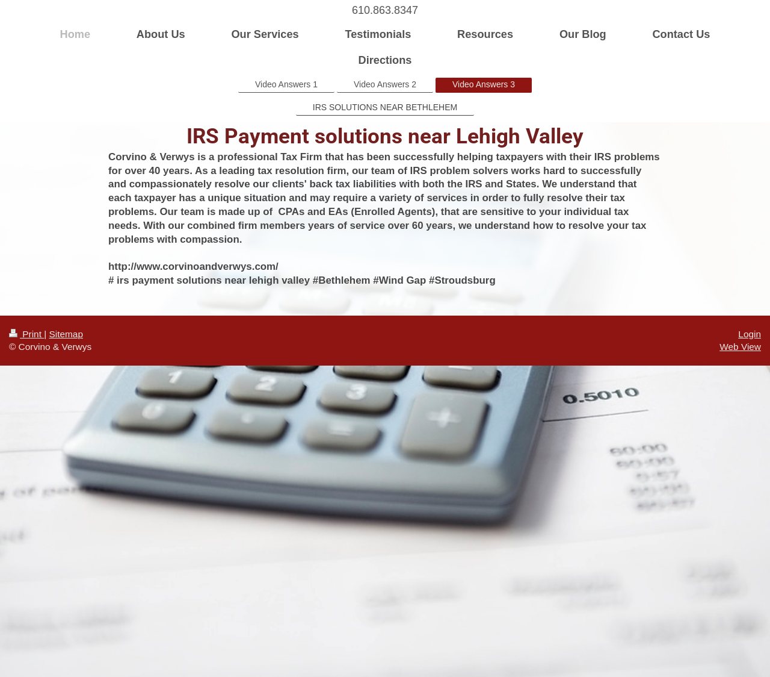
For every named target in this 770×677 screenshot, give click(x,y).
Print (26, 334)
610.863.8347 (385, 10)
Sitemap (65, 334)
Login (749, 334)
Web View (740, 347)
